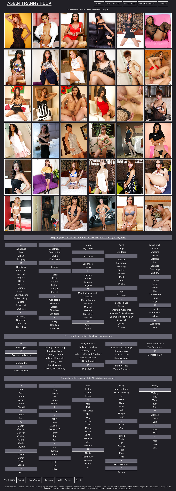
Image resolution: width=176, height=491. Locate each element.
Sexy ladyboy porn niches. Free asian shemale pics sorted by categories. (88, 237)
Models (163, 4)
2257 (129, 488)
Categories (129, 4)
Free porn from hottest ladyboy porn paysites (88, 336)
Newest (99, 4)
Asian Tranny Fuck (29, 3)
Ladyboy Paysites (147, 4)
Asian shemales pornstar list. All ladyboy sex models (88, 378)
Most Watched (113, 4)
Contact (122, 488)
